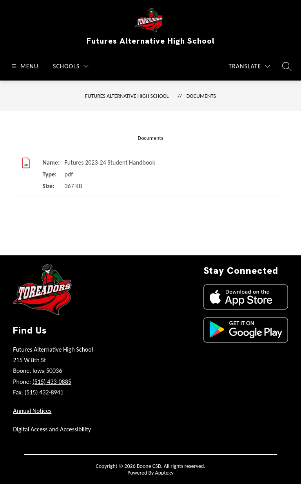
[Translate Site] (249, 66)
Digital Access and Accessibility (52, 429)
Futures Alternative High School (127, 96)
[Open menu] (23, 66)
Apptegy (164, 472)
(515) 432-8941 (44, 392)
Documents (201, 96)
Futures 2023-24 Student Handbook (109, 162)
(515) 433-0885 (52, 381)
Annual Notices (32, 410)
